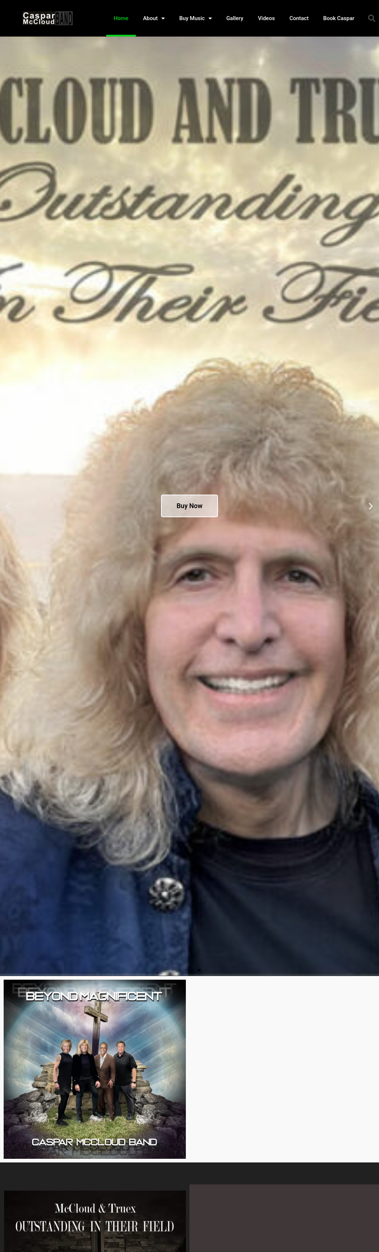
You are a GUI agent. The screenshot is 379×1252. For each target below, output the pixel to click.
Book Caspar (338, 18)
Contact (299, 18)
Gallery (235, 18)
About (154, 18)
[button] (371, 18)
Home (121, 18)
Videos (266, 18)
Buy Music (195, 18)
